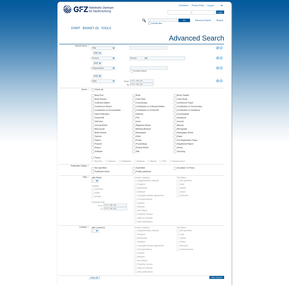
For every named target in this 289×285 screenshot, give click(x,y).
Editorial (139, 114)
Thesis (97, 158)
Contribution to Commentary (189, 106)
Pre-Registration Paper (187, 140)
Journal (180, 121)
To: (128, 85)
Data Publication (102, 114)
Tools (106, 28)
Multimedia (142, 188)
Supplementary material (148, 180)
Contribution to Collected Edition (150, 106)
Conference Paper (185, 103)
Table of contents (145, 218)
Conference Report (103, 106)
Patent (98, 140)
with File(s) (96, 177)
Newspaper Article (185, 132)
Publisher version (145, 214)
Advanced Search (203, 20)
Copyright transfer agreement (150, 195)
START (75, 28)
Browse (220, 20)
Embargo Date (98, 202)
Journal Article (101, 125)
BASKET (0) (91, 28)
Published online (102, 171)
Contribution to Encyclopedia (108, 110)
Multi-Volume (101, 132)
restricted (99, 189)
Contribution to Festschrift (147, 110)
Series (180, 147)
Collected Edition (102, 103)
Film (138, 118)
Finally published (143, 171)
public (97, 193)
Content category (142, 177)
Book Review (101, 99)
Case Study (182, 99)
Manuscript (100, 129)
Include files (156, 23)
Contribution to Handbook (188, 110)
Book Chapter (183, 95)
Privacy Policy (198, 5)
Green (183, 192)
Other (138, 136)
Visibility (95, 186)
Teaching (181, 151)
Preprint (98, 144)
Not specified (101, 168)
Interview (99, 121)
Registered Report (185, 144)
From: (126, 81)
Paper (179, 136)
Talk (138, 151)
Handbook (181, 118)
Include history (140, 71)
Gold (182, 184)
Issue (138, 121)
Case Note (140, 99)
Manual (180, 125)
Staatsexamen (178, 161)
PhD (164, 161)
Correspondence (144, 199)
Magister (141, 161)
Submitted (140, 168)
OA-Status (181, 177)
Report (98, 147)
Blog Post (99, 95)
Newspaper (141, 132)
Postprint (141, 184)
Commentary (141, 103)
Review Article (142, 147)
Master (154, 161)
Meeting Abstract (143, 129)
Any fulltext (142, 210)
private (98, 196)
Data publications (145, 221)
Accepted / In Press (185, 168)
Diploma (112, 161)
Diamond (184, 195)
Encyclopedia (183, 114)
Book (138, 95)
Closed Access (186, 249)
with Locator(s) (98, 227)
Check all (99, 89)
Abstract (141, 207)
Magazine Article (143, 125)
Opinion (98, 136)
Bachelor (98, 161)
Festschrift (99, 118)
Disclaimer (184, 5)
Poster (139, 140)
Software (99, 151)
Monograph (182, 129)
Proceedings (141, 144)
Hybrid (183, 188)
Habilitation (126, 161)
